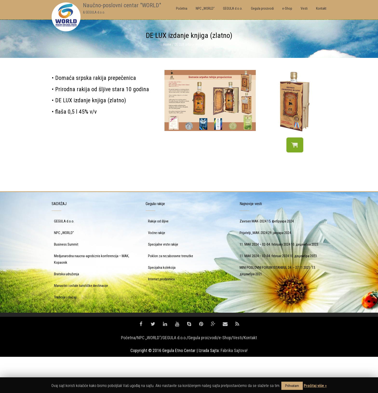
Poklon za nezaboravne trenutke (170, 292)
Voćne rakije (156, 269)
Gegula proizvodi (202, 373)
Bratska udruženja (66, 310)
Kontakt (250, 373)
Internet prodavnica (161, 315)
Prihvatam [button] (292, 386)
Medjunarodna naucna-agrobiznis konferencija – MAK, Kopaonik (91, 295)
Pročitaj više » (315, 385)
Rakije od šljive (158, 257)
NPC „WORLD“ (64, 269)
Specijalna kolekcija (162, 304)
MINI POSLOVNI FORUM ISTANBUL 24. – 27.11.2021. (275, 304)
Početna (128, 373)
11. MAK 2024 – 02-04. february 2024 (265, 280)
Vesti (237, 373)
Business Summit (66, 280)
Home (167, 44)
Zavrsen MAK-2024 (253, 257)
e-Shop (225, 373)
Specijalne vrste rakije (163, 280)
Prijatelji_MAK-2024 (253, 269)
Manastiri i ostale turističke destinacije (81, 322)
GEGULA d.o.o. (64, 257)
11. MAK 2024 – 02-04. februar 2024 (264, 292)
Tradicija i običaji (65, 333)
